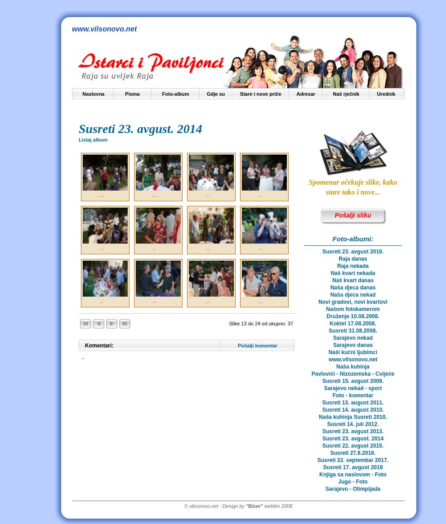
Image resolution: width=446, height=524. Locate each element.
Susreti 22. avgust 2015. (353, 446)
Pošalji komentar (257, 345)
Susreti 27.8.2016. (353, 453)
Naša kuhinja (353, 367)
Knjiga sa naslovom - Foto (352, 474)
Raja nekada (353, 266)
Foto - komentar (353, 395)
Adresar (306, 94)
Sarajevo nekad (353, 338)
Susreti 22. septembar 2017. (352, 460)
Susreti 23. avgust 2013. (353, 431)
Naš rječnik (346, 94)
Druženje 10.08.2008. (352, 316)
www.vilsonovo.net (353, 359)
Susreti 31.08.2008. (353, 331)
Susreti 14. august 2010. (353, 410)
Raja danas (353, 259)
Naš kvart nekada (353, 273)
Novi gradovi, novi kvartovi (352, 302)
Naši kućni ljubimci (353, 352)
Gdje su (216, 94)
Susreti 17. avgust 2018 (353, 467)
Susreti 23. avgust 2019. (353, 252)
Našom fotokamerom (352, 309)
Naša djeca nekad (353, 295)
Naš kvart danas (353, 280)
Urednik (386, 94)
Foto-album (175, 94)
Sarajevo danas (353, 345)
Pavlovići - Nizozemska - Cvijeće (353, 374)
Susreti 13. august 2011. (353, 403)
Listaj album (93, 139)
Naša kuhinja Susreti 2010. (353, 417)
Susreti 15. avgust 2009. (353, 381)
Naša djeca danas (353, 287)
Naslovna (93, 94)
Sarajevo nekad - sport (353, 388)
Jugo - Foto (352, 482)
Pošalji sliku (353, 215)
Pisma (132, 94)
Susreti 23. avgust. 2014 (353, 438)
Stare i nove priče (260, 94)
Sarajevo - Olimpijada (353, 489)
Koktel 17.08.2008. (353, 323)
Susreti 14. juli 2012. (353, 424)
